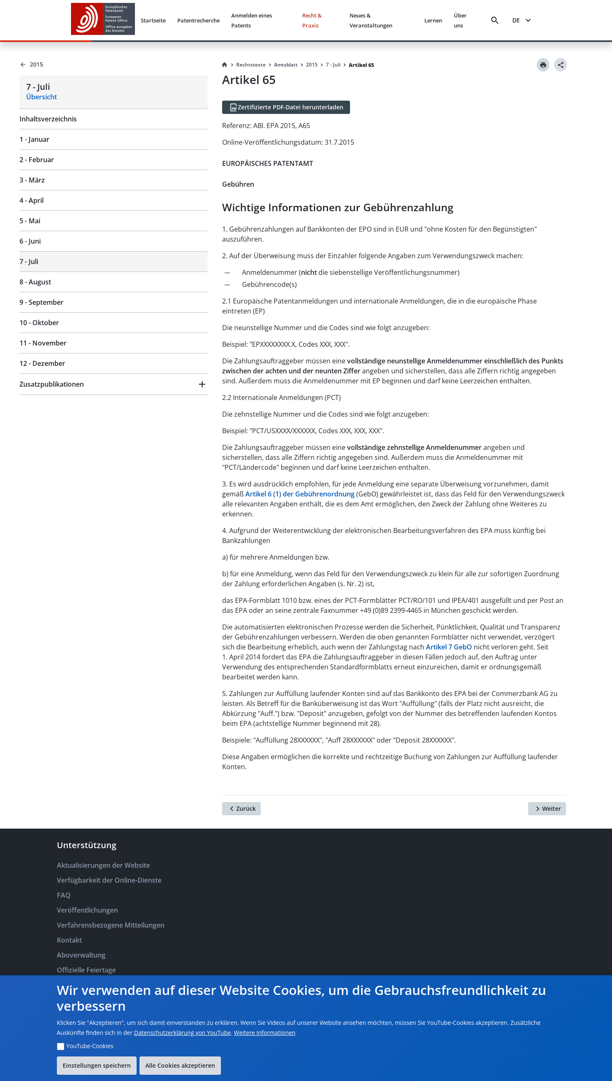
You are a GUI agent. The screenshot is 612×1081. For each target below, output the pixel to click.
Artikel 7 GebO (449, 647)
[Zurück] (241, 808)
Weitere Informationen (264, 1033)
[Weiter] (547, 808)
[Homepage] (224, 65)
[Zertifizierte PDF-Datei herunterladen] (286, 107)
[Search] (495, 20)
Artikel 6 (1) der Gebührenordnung (300, 494)
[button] (114, 384)
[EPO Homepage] (103, 20)
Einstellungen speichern (97, 1065)
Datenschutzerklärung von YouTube (182, 1033)
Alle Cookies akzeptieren (180, 1065)
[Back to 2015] (114, 64)
